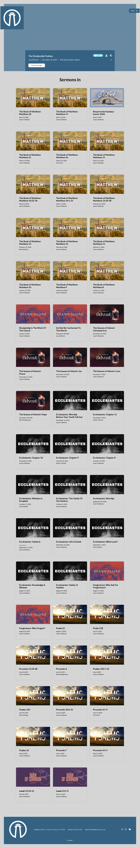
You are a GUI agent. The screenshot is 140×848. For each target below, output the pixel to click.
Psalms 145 (24, 709)
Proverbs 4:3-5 (100, 750)
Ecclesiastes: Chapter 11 (105, 414)
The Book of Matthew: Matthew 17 (67, 112)
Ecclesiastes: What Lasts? (105, 541)
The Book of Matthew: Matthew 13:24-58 (104, 199)
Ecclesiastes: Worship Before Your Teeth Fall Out (69, 415)
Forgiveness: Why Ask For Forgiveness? (105, 586)
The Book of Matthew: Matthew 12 (67, 242)
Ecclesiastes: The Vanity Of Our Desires (69, 499)
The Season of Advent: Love (106, 371)
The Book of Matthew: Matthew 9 (67, 286)
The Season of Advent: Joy (69, 371)
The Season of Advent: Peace (30, 372)
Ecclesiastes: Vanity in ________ (29, 543)
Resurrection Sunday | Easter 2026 (103, 112)
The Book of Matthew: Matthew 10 (30, 286)
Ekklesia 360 (70, 840)
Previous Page (37, 65)
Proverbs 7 (61, 750)
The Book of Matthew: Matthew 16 (67, 156)
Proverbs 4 (61, 669)
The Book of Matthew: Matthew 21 (30, 156)
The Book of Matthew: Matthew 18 (30, 112)
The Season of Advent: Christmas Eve (104, 329)
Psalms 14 (24, 750)
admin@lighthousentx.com (97, 829)
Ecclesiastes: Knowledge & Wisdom (32, 586)
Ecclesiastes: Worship (103, 498)
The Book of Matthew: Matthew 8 (104, 286)
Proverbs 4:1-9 (100, 709)
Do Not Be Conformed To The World (68, 329)
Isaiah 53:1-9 (62, 791)
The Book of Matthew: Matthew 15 (104, 156)
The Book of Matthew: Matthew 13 (30, 242)
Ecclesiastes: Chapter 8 (104, 457)
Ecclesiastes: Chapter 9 (67, 457)
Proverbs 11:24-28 (28, 669)
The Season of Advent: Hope (33, 414)
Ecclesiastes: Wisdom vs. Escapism (31, 499)
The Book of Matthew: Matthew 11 (104, 242)
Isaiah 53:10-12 (26, 791)
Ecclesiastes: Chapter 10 (31, 457)
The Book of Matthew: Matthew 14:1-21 (67, 199)
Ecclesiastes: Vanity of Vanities (67, 586)
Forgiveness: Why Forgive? (32, 628)
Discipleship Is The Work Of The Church (32, 329)
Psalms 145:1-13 (101, 669)
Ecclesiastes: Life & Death (68, 541)
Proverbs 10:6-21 (64, 709)
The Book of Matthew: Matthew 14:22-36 (30, 199)
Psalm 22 (60, 628)
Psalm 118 (98, 628)
